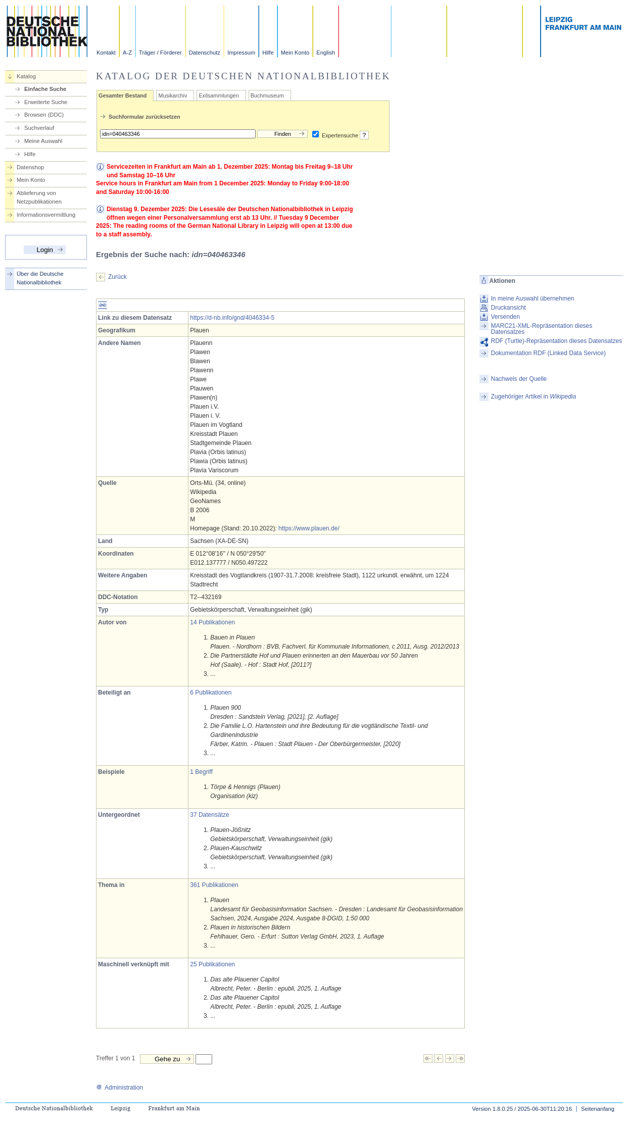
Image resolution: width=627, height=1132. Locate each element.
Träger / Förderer (160, 53)
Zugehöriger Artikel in (533, 396)
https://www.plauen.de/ (309, 528)
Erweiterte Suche (45, 102)
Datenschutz (204, 53)
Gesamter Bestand (123, 95)
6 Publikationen (210, 692)
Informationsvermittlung (46, 215)
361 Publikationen (214, 885)
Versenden (505, 316)
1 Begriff (201, 771)
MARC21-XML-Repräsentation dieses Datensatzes (542, 328)
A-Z (127, 53)
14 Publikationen (212, 622)
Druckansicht (508, 307)
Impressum (241, 53)
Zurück (117, 276)
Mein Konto (295, 53)
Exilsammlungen (218, 95)
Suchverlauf (39, 128)
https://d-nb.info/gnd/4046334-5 (232, 317)
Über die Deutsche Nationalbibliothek (40, 278)
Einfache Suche (45, 89)
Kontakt (106, 53)
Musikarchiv (172, 95)
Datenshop (30, 167)
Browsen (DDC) (44, 115)
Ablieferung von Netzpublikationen (39, 197)
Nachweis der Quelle (519, 378)
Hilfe (267, 53)
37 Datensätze (209, 814)
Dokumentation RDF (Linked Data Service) (548, 353)
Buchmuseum (267, 95)
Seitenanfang (597, 1109)
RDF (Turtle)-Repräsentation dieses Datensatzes (556, 340)
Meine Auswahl (43, 141)
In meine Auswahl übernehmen (532, 298)
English (325, 53)
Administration (119, 1087)
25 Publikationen (212, 964)
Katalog (26, 76)
